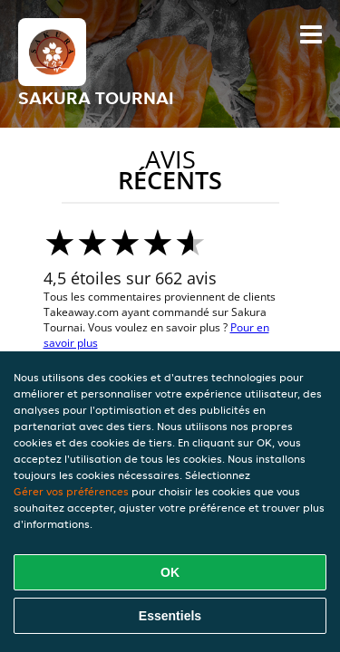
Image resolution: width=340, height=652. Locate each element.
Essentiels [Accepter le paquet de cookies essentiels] (170, 616)
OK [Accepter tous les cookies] (170, 572)
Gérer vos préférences (71, 491)
